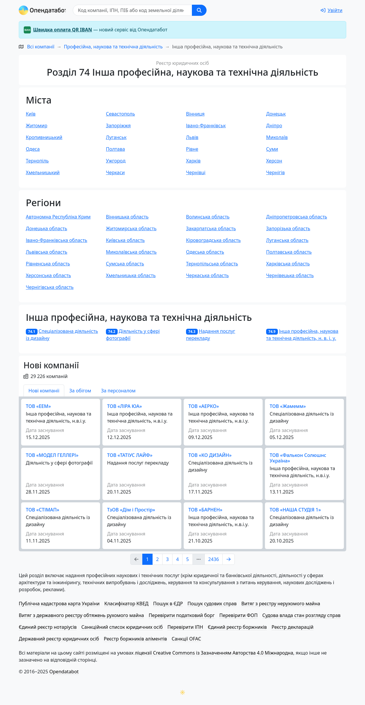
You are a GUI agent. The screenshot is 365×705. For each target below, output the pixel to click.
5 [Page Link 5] (187, 559)
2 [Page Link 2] (157, 559)
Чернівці (195, 172)
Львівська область (46, 252)
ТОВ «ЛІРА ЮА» (124, 406)
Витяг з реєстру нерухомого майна (280, 603)
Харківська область (288, 263)
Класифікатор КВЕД (126, 603)
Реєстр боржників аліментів (135, 638)
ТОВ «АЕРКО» (203, 406)
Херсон (274, 160)
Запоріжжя (118, 125)
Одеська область (205, 252)
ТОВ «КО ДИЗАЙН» (209, 455)
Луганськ (116, 137)
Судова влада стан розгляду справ (301, 615)
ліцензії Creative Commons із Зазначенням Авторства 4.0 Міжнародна (214, 653)
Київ (31, 114)
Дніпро (274, 125)
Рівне (192, 149)
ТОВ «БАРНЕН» (205, 509)
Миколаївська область (131, 252)
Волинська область (207, 216)
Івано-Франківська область (56, 240)
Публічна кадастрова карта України (59, 603)
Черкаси (115, 172)
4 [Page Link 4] (177, 559)
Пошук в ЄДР (168, 603)
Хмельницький (43, 172)
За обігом (80, 390)
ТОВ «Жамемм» (288, 406)
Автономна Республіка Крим (58, 216)
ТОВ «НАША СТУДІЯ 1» (295, 509)
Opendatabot (64, 671)
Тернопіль (37, 160)
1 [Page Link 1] (147, 559)
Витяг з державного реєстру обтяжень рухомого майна (81, 615)
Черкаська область (207, 275)
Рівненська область (48, 263)
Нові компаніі (43, 390)
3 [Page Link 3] (167, 559)
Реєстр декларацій (292, 627)
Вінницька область (127, 216)
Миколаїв (277, 137)
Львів (192, 137)
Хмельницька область (131, 275)
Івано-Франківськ (206, 125)
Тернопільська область (212, 263)
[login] (331, 10)
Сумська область (125, 263)
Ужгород (116, 160)
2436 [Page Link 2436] (213, 559)
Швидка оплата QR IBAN (62, 29)
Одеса (33, 149)
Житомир (36, 125)
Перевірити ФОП (238, 615)
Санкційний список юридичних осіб (122, 627)
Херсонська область (48, 275)
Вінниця (195, 114)
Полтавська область (289, 252)
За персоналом (118, 390)
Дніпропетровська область (296, 216)
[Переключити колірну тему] (182, 692)
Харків (193, 160)
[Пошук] (134, 10)
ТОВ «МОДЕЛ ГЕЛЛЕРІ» (52, 455)
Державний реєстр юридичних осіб (59, 638)
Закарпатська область (211, 228)
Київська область (125, 240)
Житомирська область (131, 228)
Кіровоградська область (213, 240)
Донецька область (46, 228)
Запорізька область (288, 228)
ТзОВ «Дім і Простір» (131, 509)
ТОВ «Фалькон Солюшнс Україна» (298, 458)
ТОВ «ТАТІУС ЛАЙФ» (130, 455)
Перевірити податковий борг (182, 615)
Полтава (115, 149)
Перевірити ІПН (185, 627)
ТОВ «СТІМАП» (42, 509)
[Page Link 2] (228, 559)
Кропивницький (44, 137)
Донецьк (276, 114)
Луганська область (287, 240)
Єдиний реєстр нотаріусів (48, 627)
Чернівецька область (290, 275)
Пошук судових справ (211, 603)
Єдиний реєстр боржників (237, 627)
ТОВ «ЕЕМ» (38, 406)
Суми (272, 149)
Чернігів (275, 172)
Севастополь (120, 114)
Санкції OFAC (186, 638)
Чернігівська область (50, 287)
